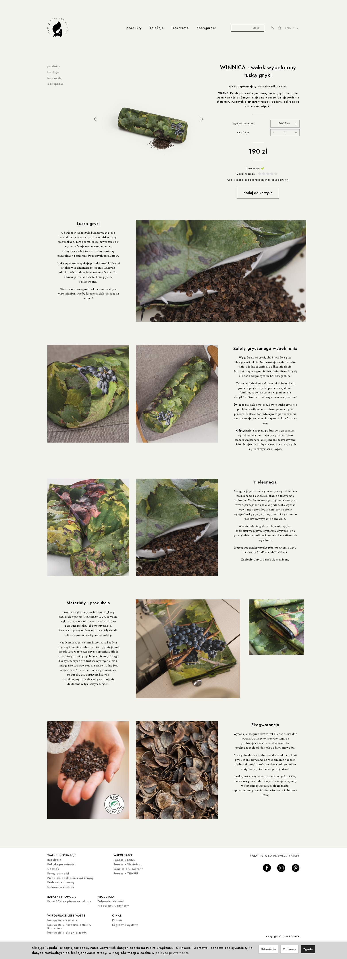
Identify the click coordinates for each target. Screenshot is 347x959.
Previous (95, 118)
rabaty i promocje (62, 895)
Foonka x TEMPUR (126, 873)
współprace (123, 854)
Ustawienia (268, 949)
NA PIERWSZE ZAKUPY (275, 856)
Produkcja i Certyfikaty (113, 905)
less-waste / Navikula (62, 919)
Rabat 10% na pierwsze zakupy (69, 900)
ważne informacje (61, 854)
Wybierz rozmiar (243, 123)
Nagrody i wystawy (125, 923)
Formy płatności (58, 873)
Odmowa (289, 949)
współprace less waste (66, 914)
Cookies (53, 868)
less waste (180, 28)
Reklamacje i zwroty (61, 882)
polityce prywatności (171, 953)
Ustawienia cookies (60, 886)
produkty (134, 28)
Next (201, 118)
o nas (116, 914)
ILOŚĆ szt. (243, 132)
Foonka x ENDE (124, 859)
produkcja (106, 895)
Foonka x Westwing (127, 864)
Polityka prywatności (61, 864)
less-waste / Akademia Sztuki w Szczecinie (69, 924)
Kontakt (117, 919)
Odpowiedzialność (111, 900)
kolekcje (156, 28)
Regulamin (54, 859)
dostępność (206, 28)
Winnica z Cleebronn (128, 868)
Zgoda (308, 949)
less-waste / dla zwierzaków (67, 931)
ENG (288, 28)
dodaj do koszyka (257, 192)
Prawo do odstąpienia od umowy (70, 877)
